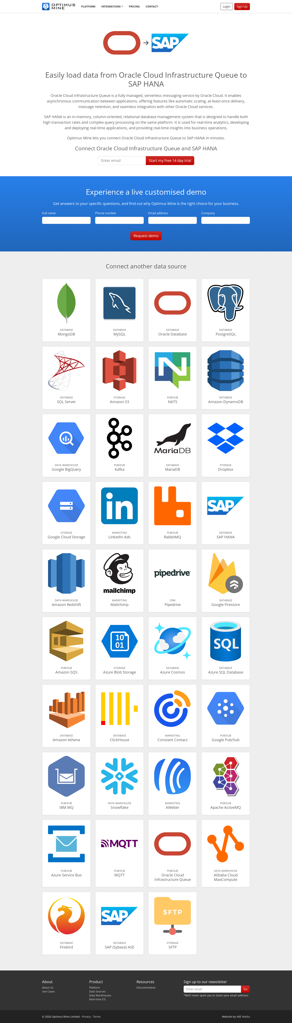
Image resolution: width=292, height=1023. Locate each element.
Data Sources (97, 991)
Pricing (134, 6)
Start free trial (170, 160)
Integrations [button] (111, 6)
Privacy (86, 1016)
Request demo (146, 235)
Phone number (105, 213)
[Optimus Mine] (58, 6)
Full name (49, 213)
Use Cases (48, 991)
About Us (47, 987)
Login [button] (226, 6)
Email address (158, 213)
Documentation (146, 987)
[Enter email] (122, 160)
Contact (152, 6)
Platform (88, 6)
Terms (97, 1016)
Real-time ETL (97, 999)
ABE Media (243, 1016)
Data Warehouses (100, 995)
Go (245, 989)
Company (208, 213)
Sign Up (242, 6)
